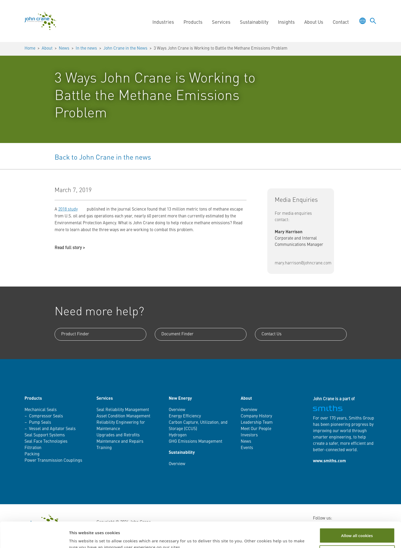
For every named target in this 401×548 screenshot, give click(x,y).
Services (221, 22)
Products (192, 22)
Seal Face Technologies (46, 442)
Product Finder (75, 334)
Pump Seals (40, 423)
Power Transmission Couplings (53, 461)
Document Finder (177, 334)
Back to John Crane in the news (103, 157)
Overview (177, 410)
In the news (86, 48)
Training (104, 448)
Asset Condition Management (123, 416)
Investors (249, 435)
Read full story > (70, 248)
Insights (286, 22)
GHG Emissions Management (195, 442)
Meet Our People (256, 429)
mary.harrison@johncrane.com (303, 263)
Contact (341, 22)
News (64, 48)
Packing (32, 454)
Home (30, 48)
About (47, 48)
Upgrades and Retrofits (118, 435)
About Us (313, 22)
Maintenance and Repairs (119, 442)
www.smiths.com (329, 461)
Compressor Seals (46, 416)
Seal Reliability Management (122, 410)
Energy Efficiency (185, 416)
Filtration (33, 448)
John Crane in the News (125, 48)
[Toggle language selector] (362, 21)
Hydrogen (178, 435)
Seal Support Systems (45, 435)
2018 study (68, 209)
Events (247, 448)
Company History (256, 416)
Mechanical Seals (41, 410)
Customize (357, 528)
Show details (81, 537)
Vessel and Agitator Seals (52, 429)
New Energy (180, 399)
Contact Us (272, 334)
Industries (163, 22)
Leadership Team (257, 423)
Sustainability (254, 22)
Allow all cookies (357, 511)
